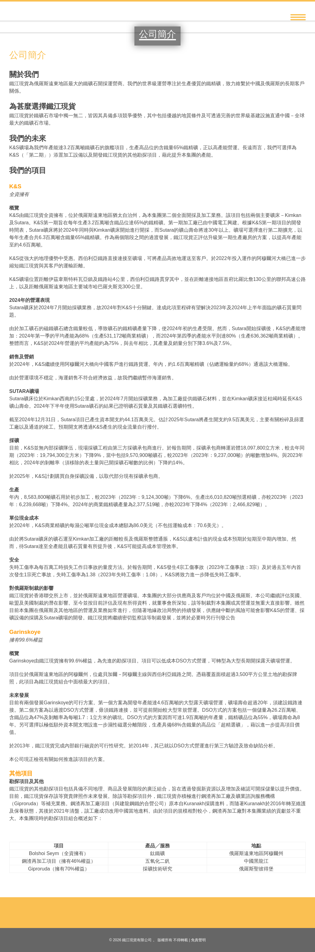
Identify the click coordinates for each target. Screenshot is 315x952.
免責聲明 (198, 940)
